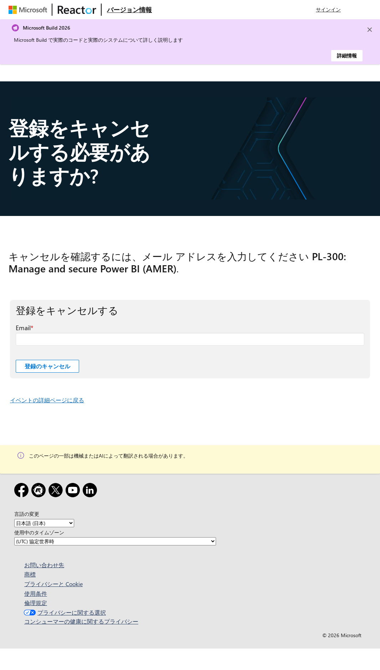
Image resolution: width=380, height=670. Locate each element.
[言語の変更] (44, 523)
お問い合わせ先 (44, 565)
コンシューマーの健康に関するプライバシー (81, 621)
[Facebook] (22, 491)
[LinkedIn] (91, 491)
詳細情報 (347, 55)
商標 (30, 574)
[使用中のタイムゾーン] (115, 541)
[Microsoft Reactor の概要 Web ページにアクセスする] (129, 9)
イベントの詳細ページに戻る (47, 400)
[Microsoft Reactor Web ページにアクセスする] (77, 9)
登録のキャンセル (47, 366)
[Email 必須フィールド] (190, 339)
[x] (57, 491)
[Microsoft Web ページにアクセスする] (29, 9)
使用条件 (35, 593)
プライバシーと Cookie (53, 584)
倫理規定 (35, 602)
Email (23, 327)
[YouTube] (74, 491)
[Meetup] (39, 491)
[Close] (369, 29)
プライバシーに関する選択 (64, 612)
